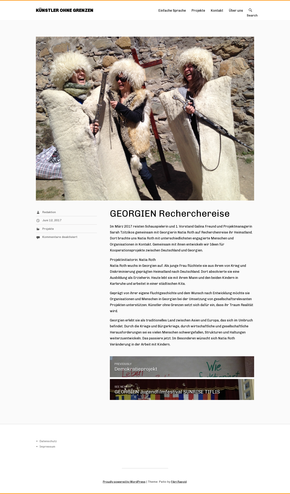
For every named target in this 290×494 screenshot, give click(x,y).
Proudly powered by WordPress (123, 482)
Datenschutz (49, 441)
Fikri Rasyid (180, 482)
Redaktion (49, 212)
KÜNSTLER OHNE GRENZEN (66, 10)
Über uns (236, 11)
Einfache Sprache (172, 11)
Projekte (198, 11)
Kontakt (217, 11)
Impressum (48, 446)
